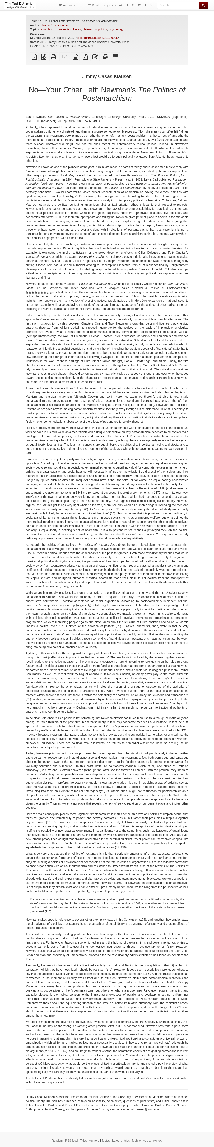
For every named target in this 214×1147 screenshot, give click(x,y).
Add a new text (152, 1140)
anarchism (47, 29)
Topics (106, 1140)
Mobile (136, 1140)
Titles (83, 1140)
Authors (94, 1140)
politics (102, 29)
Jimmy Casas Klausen (55, 25)
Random (57, 1140)
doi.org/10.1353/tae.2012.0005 (98, 37)
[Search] (178, 5)
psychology (116, 29)
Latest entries (121, 1140)
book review (63, 29)
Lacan (77, 29)
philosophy (90, 29)
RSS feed (71, 1140)
